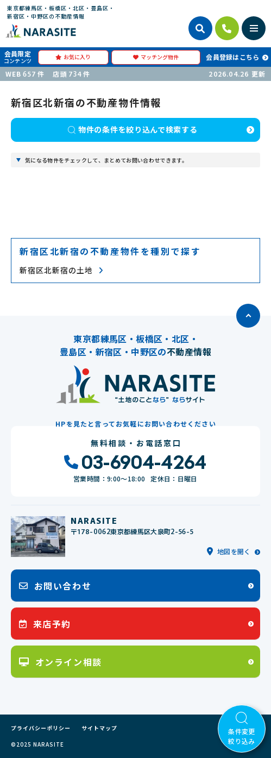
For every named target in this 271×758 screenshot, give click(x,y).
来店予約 (45, 623)
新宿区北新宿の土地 (61, 270)
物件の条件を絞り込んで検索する (132, 129)
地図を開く (229, 551)
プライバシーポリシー (41, 728)
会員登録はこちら (232, 56)
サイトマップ (99, 728)
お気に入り (73, 57)
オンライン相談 (60, 661)
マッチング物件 (156, 57)
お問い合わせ (55, 585)
